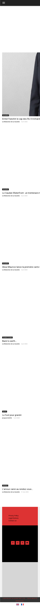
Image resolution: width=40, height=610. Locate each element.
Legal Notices (14, 518)
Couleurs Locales (7, 337)
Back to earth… (9, 341)
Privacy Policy (14, 515)
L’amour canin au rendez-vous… (17, 489)
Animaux (5, 485)
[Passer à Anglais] (17, 604)
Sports (4, 411)
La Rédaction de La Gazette (11, 121)
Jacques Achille (7, 418)
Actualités (5, 115)
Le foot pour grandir (12, 415)
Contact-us (13, 520)
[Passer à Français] (22, 604)
